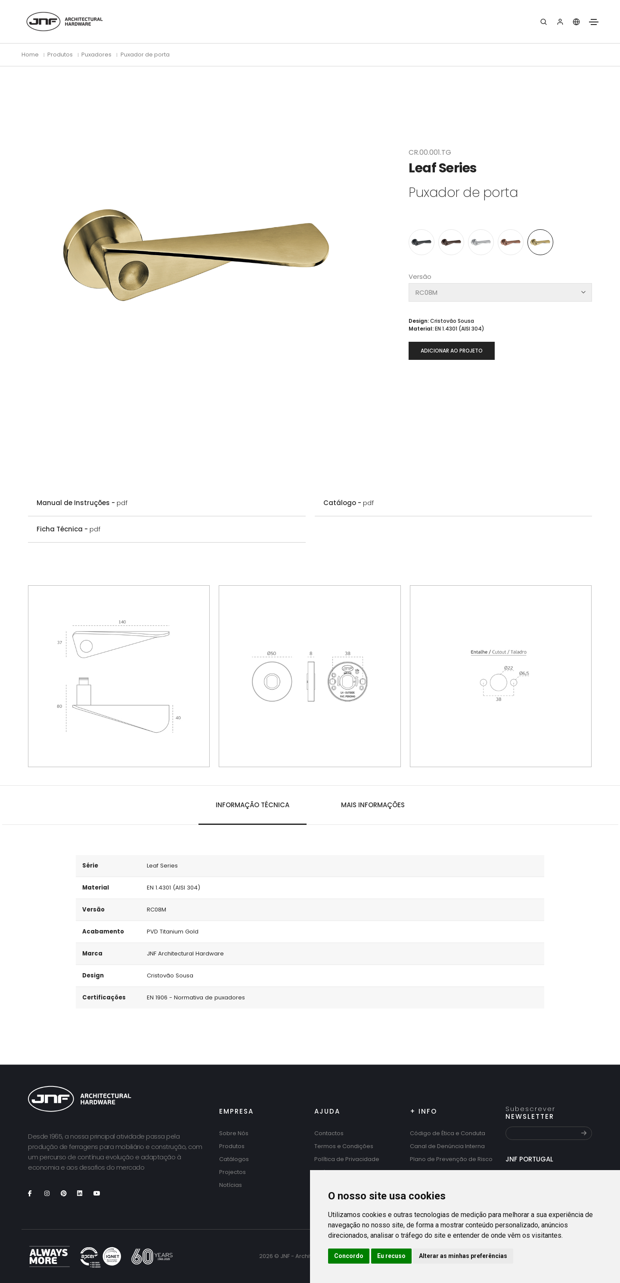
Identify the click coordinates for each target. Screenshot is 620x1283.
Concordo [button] (348, 1255)
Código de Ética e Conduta (447, 1133)
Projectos (232, 1172)
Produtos (232, 1146)
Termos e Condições (343, 1146)
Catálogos (234, 1159)
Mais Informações (373, 804)
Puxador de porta (145, 54)
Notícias (230, 1185)
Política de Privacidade (346, 1159)
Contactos (329, 1133)
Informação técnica (252, 804)
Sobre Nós (233, 1133)
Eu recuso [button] (391, 1255)
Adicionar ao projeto (452, 350)
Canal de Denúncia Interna (447, 1146)
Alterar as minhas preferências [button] (463, 1255)
